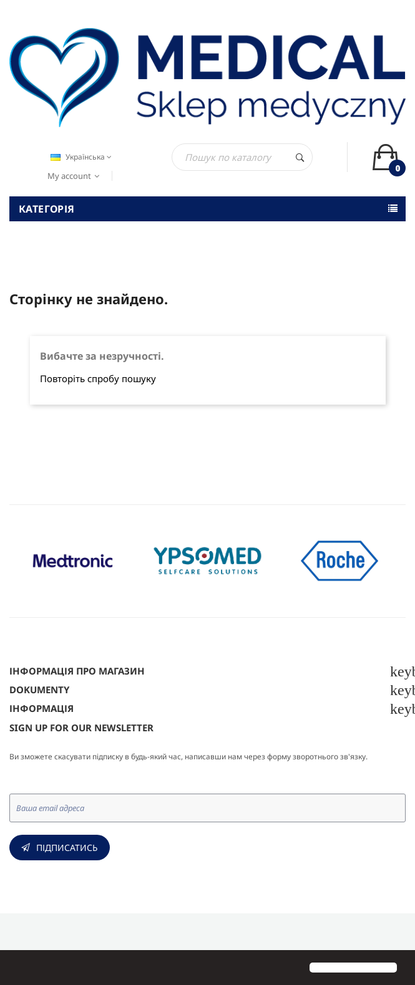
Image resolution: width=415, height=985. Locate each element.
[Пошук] (242, 157)
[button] (20, 969)
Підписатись (67, 847)
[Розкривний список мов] (79, 157)
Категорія (47, 209)
